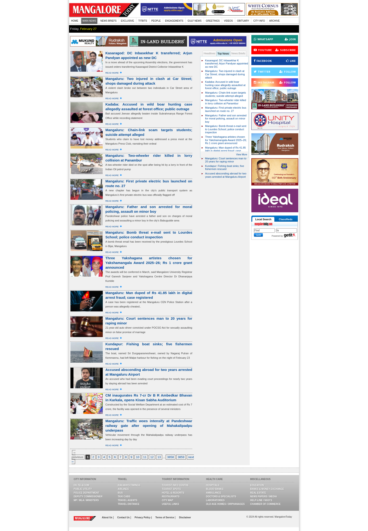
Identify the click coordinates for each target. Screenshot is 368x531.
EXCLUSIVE (127, 21)
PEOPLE (156, 21)
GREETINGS (213, 21)
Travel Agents (127, 500)
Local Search (263, 219)
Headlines (209, 53)
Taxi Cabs (124, 496)
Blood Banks (214, 489)
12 (151, 457)
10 (137, 457)
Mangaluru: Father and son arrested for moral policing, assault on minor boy (225, 118)
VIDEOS (228, 21)
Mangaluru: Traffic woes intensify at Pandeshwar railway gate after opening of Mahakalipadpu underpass (148, 425)
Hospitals (212, 485)
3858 (170, 457)
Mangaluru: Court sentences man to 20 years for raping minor (225, 160)
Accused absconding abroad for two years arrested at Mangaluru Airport (225, 175)
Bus (120, 493)
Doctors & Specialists (221, 496)
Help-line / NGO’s (261, 500)
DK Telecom (81, 485)
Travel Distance (128, 504)
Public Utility (83, 489)
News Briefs (238, 53)
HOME (74, 21)
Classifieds (285, 219)
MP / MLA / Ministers (86, 500)
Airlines (123, 489)
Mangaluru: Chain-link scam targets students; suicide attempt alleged (225, 94)
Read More (112, 72)
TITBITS (142, 21)
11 (144, 457)
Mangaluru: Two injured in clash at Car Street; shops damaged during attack (225, 74)
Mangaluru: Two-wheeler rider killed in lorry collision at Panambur (225, 102)
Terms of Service (165, 517)
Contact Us (123, 517)
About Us (107, 517)
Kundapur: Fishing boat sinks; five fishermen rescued (224, 168)
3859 (181, 457)
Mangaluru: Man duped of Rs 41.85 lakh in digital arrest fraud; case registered (225, 150)
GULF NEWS (194, 21)
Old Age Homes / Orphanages (225, 504)
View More (241, 154)
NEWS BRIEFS (108, 21)
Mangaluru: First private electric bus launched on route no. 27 (225, 109)
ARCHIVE (274, 21)
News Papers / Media (263, 496)
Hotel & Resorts (173, 493)
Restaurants (171, 496)
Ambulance (213, 493)
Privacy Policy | (143, 517)
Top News (223, 53)
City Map (167, 500)
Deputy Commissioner (88, 496)
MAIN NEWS (89, 21)
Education (257, 485)
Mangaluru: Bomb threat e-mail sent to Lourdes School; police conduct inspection (225, 129)
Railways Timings (129, 485)
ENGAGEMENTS (174, 21)
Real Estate (258, 493)
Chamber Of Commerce (265, 504)
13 (159, 457)
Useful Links (170, 504)
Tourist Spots (171, 489)
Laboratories (215, 500)
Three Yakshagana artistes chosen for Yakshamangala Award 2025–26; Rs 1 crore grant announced (148, 262)
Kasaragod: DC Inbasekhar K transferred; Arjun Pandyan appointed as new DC (226, 63)
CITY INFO (259, 21)
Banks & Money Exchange (267, 489)
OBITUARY (243, 21)
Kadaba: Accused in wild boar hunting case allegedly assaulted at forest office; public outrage (225, 85)
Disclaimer (185, 517)
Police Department (86, 493)
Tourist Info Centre (175, 485)
